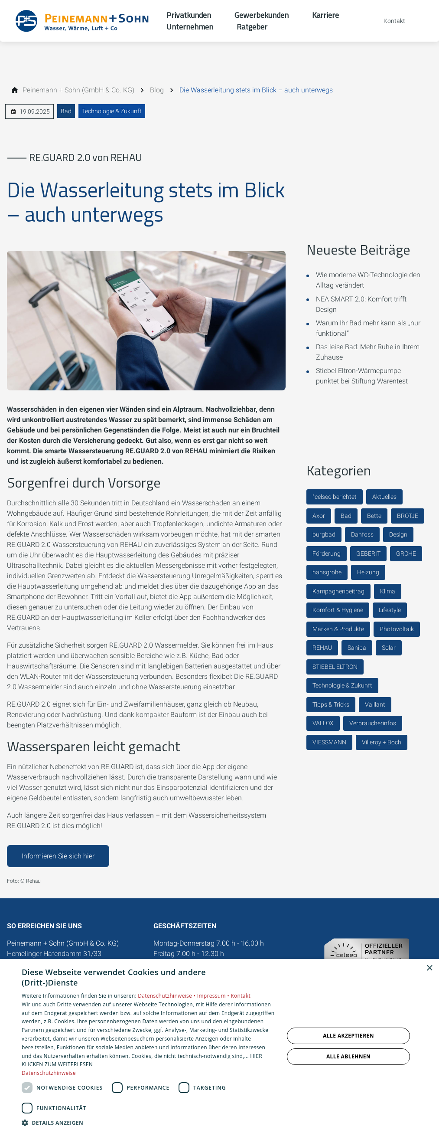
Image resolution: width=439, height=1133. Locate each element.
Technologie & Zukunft (112, 111)
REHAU (322, 647)
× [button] (429, 968)
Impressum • (214, 995)
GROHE (406, 553)
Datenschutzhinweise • (167, 995)
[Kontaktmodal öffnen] (388, 21)
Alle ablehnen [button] (348, 1056)
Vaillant (375, 704)
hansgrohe (326, 572)
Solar (389, 647)
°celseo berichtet (334, 496)
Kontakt (240, 995)
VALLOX (323, 723)
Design (398, 534)
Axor (318, 515)
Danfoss (362, 534)
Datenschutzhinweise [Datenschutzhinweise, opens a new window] (49, 1073)
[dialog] (219, 1046)
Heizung (368, 572)
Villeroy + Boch (381, 742)
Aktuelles (384, 496)
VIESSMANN (329, 742)
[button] (149, 1122)
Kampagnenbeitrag (338, 591)
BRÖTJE (407, 515)
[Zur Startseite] (83, 20)
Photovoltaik (397, 628)
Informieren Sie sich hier (58, 856)
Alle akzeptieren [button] (348, 1035)
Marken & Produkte (338, 628)
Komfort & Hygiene (337, 609)
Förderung (326, 553)
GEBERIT (368, 553)
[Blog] (157, 90)
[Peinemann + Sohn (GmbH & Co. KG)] (78, 90)
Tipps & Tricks (330, 704)
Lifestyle (390, 609)
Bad (66, 111)
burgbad (323, 534)
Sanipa (357, 647)
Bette (374, 515)
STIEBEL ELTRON (335, 666)
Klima (387, 591)
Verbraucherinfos (372, 723)
